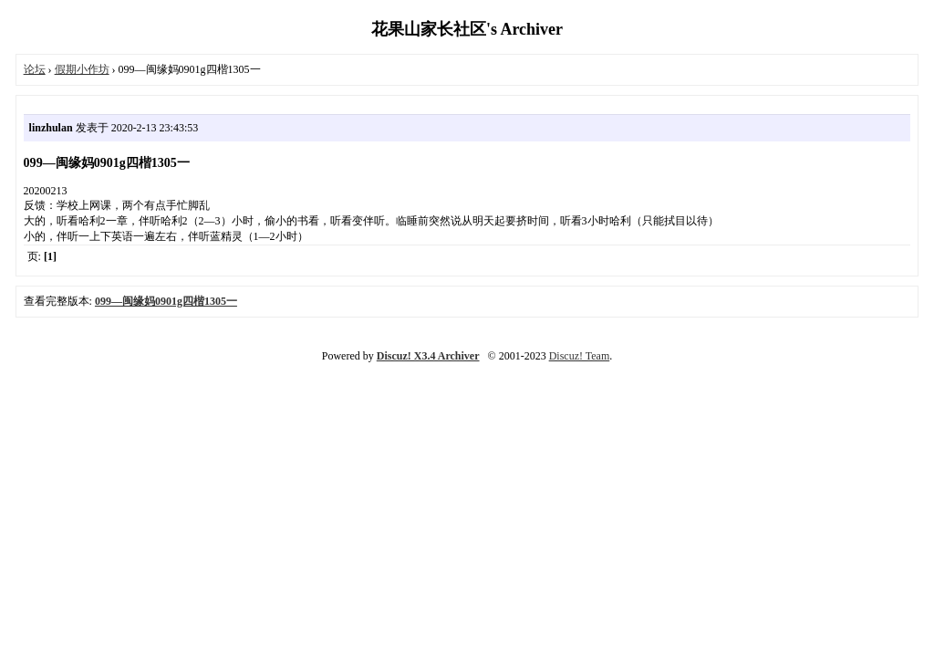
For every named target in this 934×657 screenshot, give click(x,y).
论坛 (35, 69)
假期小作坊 (82, 69)
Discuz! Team (579, 355)
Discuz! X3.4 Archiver (428, 355)
